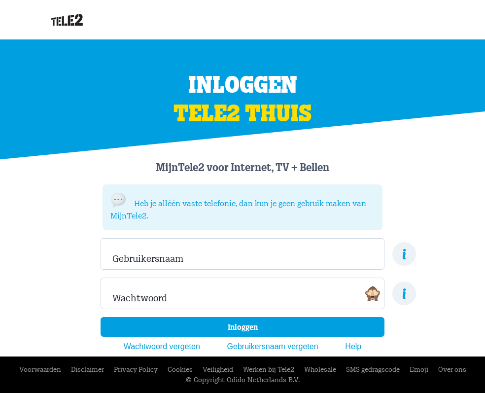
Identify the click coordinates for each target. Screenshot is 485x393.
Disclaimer (87, 369)
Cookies (180, 369)
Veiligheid (218, 369)
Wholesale (320, 369)
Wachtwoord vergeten (162, 346)
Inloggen (243, 327)
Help (353, 346)
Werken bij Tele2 (268, 369)
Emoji (419, 369)
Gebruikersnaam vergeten (272, 346)
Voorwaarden (40, 369)
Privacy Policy (136, 369)
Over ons (452, 369)
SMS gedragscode (373, 369)
